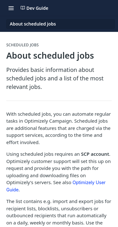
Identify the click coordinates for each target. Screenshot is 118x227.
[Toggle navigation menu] (11, 8)
